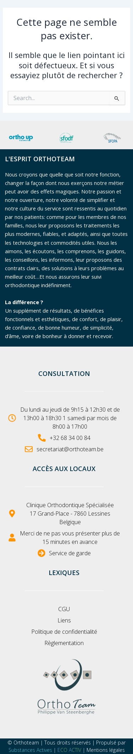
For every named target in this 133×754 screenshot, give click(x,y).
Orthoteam (26, 742)
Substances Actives (30, 750)
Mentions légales (106, 750)
